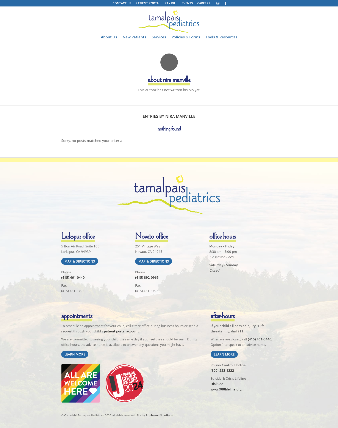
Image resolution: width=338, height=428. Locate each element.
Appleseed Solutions (159, 415)
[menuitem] (122, 3)
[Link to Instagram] (218, 3)
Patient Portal (148, 3)
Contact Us (122, 3)
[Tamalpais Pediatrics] (169, 22)
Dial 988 (217, 384)
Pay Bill (171, 3)
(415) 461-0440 (73, 277)
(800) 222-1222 (222, 370)
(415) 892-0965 (147, 277)
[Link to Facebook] (225, 3)
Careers (203, 3)
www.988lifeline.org (226, 389)
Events (187, 3)
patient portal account (121, 331)
